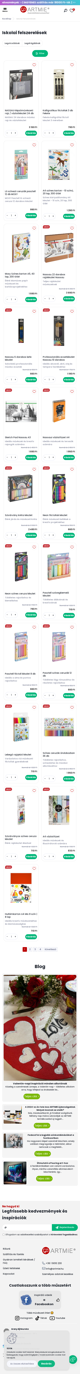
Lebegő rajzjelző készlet (18, 754)
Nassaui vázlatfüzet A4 (56, 437)
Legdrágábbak (32, 43)
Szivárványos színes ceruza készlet (21, 838)
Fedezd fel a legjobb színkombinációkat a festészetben (51, 1137)
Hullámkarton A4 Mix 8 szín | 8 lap (21, 915)
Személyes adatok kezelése (57, 1274)
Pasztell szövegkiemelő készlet (56, 594)
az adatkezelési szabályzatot (32, 1234)
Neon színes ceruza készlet (20, 593)
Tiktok (41, 1318)
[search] (65, 10)
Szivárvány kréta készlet (18, 515)
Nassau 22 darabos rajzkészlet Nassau (54, 276)
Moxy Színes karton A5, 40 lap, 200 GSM (19, 275)
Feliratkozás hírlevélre (40, 1213)
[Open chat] (72, 1359)
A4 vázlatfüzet (51, 836)
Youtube (57, 1318)
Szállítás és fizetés (13, 1254)
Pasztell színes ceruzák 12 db (57, 674)
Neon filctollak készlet (55, 515)
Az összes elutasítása (22, 1363)
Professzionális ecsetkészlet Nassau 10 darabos (59, 358)
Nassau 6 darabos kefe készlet (18, 358)
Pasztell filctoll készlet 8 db (20, 673)
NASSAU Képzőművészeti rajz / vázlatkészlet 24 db (19, 112)
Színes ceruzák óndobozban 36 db (59, 754)
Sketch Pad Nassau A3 (18, 437)
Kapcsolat (8, 1273)
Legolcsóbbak (12, 43)
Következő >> (50, 949)
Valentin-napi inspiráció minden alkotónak (40, 1083)
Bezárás (46, 1363)
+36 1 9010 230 (54, 1263)
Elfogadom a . (42, 1234)
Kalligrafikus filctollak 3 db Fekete (58, 112)
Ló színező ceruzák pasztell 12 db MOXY (20, 193)
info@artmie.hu (55, 1268)
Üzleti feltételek (11, 1268)
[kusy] (11, 133)
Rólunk (6, 1248)
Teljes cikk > (31, 1096)
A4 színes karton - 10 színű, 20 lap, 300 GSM (58, 192)
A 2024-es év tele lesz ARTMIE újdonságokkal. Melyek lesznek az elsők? (50, 1109)
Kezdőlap (6, 18)
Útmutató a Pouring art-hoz (52, 1163)
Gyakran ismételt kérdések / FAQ (19, 1261)
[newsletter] (65, 1227)
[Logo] (34, 10)
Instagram (24, 1318)
